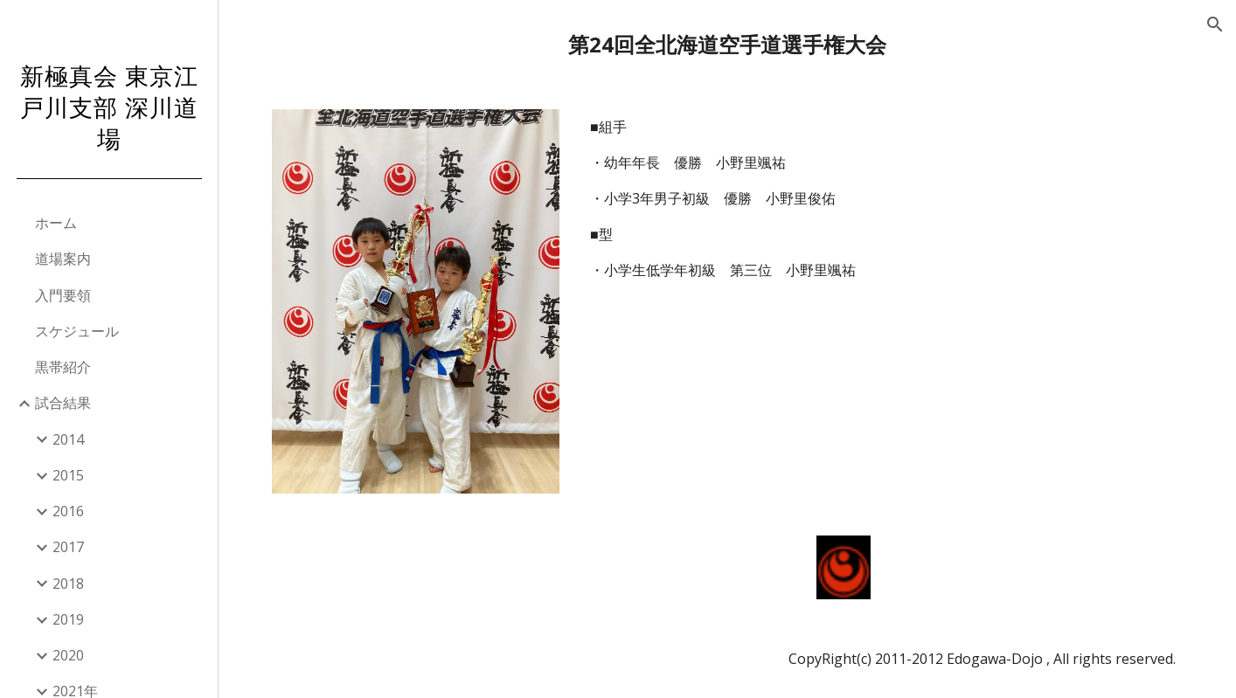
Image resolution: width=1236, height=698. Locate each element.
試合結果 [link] (63, 402)
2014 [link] (68, 439)
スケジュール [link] (77, 331)
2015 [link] (68, 475)
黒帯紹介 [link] (63, 367)
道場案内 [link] (63, 258)
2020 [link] (68, 655)
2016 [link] (68, 511)
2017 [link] (68, 546)
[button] (1215, 24)
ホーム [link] (56, 222)
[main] (727, 44)
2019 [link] (68, 619)
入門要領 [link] (63, 295)
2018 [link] (68, 583)
